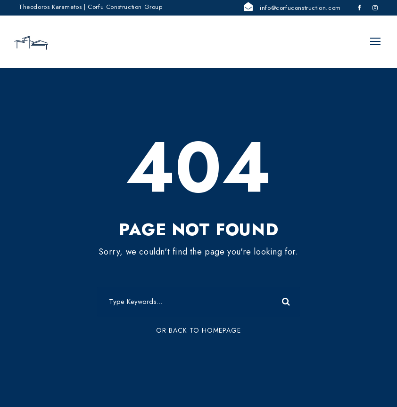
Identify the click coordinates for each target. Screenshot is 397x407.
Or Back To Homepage (198, 332)
